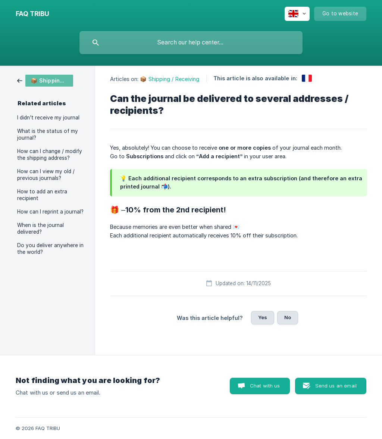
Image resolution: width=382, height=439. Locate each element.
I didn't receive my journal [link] (48, 118)
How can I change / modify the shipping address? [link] (49, 154)
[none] (32, 14)
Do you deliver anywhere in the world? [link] (50, 248)
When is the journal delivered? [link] (40, 228)
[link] (45, 80)
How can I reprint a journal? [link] (50, 212)
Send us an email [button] (336, 386)
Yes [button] (262, 317)
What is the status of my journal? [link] (47, 134)
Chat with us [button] (265, 386)
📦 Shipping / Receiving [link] (169, 79)
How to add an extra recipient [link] (42, 195)
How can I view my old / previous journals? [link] (46, 174)
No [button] (287, 317)
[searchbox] (191, 42)
